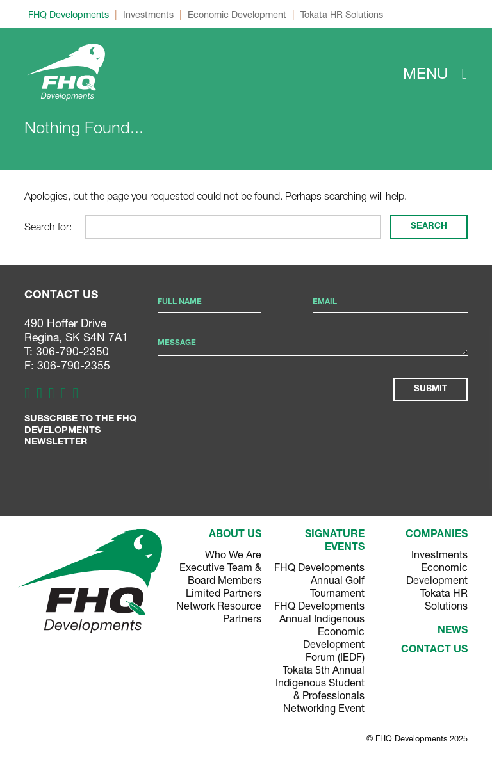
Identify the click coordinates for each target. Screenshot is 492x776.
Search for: (48, 226)
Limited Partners (223, 592)
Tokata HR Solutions (341, 14)
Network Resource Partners (218, 611)
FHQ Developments (68, 14)
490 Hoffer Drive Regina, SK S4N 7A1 (76, 330)
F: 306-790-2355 (67, 365)
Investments (148, 14)
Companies (437, 535)
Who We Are (233, 554)
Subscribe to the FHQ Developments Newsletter (80, 431)
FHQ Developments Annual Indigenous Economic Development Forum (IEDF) (319, 631)
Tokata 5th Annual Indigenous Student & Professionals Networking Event (320, 688)
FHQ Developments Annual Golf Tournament (319, 580)
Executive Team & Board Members (220, 573)
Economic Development (237, 14)
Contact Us (434, 650)
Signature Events (335, 541)
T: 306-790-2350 (66, 351)
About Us (235, 535)
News (453, 631)
